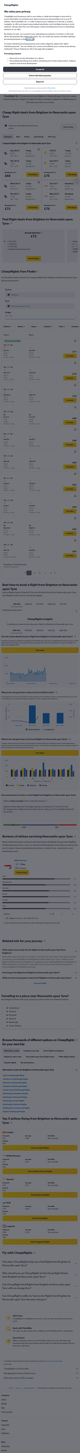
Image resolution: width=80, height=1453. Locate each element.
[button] (40, 69)
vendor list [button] (30, 39)
